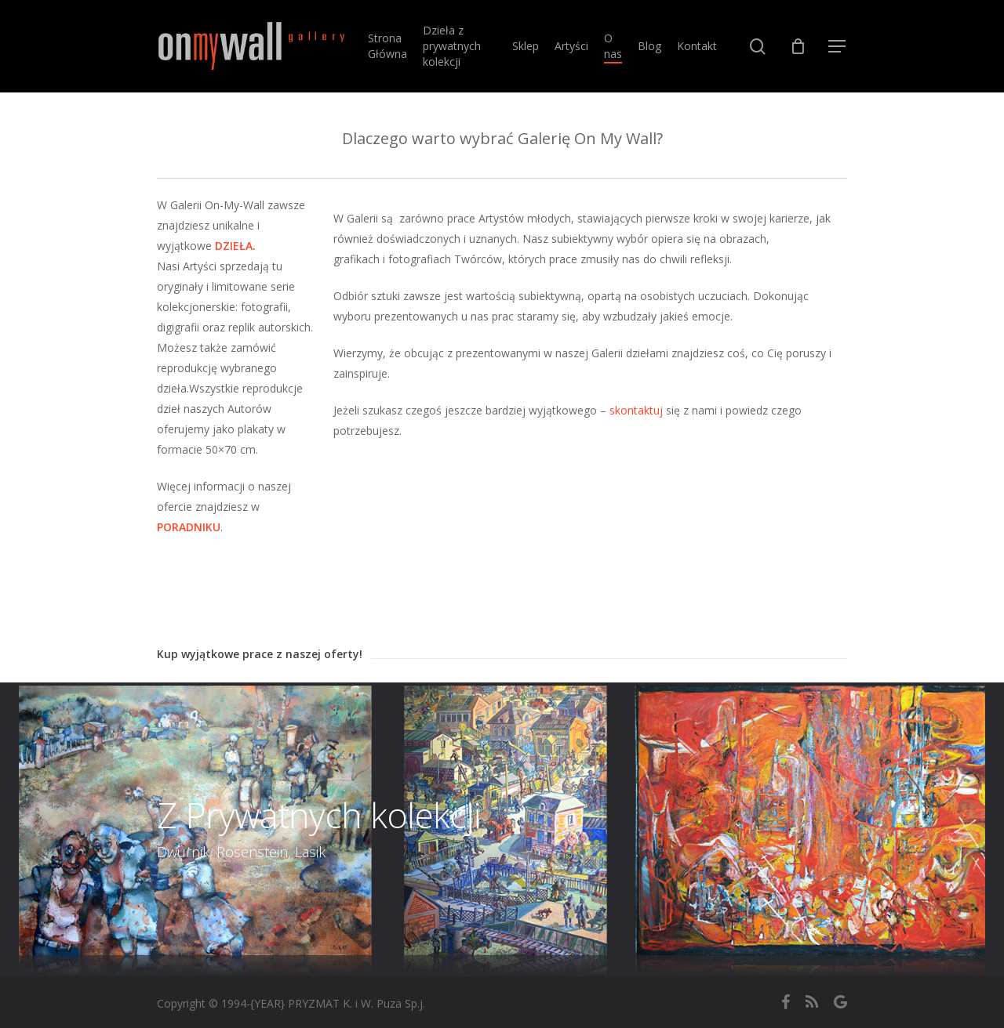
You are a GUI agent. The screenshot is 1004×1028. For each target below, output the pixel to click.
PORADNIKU (188, 526)
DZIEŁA (234, 245)
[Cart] (797, 46)
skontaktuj (636, 410)
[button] (837, 46)
